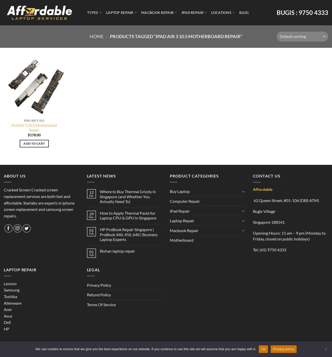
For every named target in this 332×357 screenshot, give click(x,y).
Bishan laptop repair (117, 251)
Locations (223, 12)
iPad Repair (194, 12)
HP (6, 328)
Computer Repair (185, 201)
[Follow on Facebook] (8, 228)
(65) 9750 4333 (272, 249)
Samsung (11, 289)
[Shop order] (302, 36)
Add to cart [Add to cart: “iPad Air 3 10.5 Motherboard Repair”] (34, 143)
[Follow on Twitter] (26, 228)
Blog (244, 12)
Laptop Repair (121, 12)
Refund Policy (99, 294)
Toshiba (10, 296)
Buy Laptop (180, 191)
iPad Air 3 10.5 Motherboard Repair (34, 127)
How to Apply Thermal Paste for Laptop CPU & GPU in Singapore (128, 215)
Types (94, 12)
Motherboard (182, 240)
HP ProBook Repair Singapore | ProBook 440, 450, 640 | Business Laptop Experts (129, 234)
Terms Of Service (101, 304)
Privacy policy (283, 349)
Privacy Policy (99, 285)
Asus (8, 316)
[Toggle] (243, 191)
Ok (263, 349)
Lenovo (10, 283)
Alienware (12, 303)
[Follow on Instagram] (17, 228)
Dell (7, 322)
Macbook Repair (159, 12)
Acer (8, 309)
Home (97, 36)
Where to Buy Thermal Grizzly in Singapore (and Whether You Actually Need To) (128, 196)
